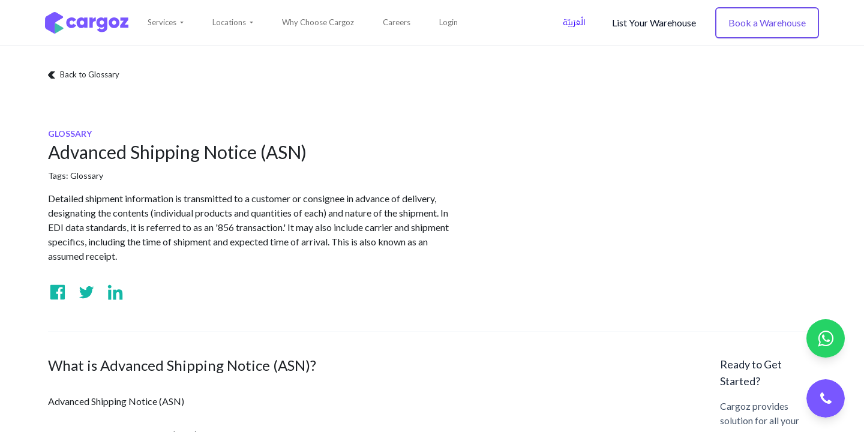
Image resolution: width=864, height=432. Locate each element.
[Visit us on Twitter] (86, 292)
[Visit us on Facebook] (57, 292)
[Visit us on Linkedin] (115, 292)
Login (448, 22)
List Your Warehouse (654, 22)
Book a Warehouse (767, 22)
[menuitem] (318, 23)
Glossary (86, 175)
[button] (165, 23)
